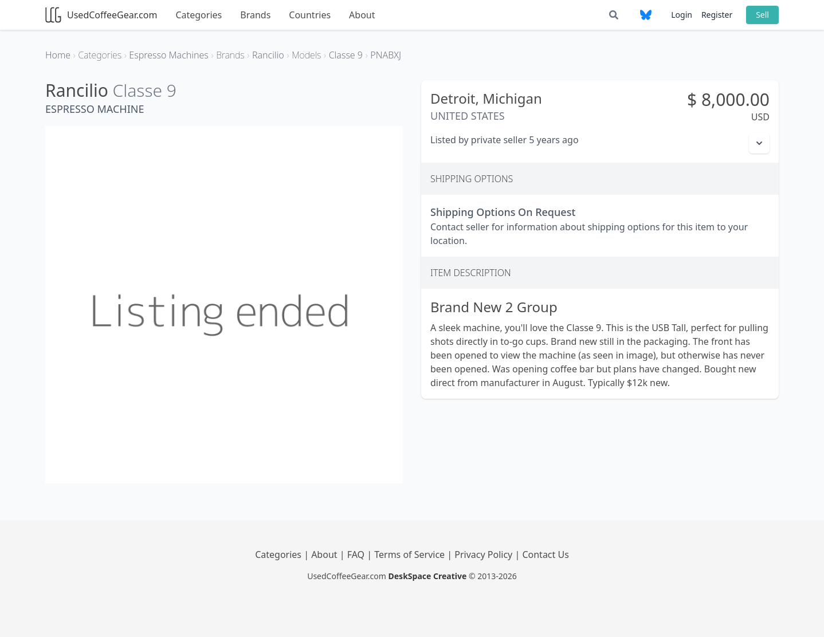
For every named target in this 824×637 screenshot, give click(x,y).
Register (716, 14)
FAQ (357, 554)
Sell (762, 14)
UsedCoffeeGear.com (101, 15)
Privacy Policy (484, 554)
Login (681, 14)
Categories (198, 15)
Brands (255, 15)
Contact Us (545, 554)
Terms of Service (410, 554)
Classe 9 (144, 90)
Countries (310, 15)
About (362, 15)
